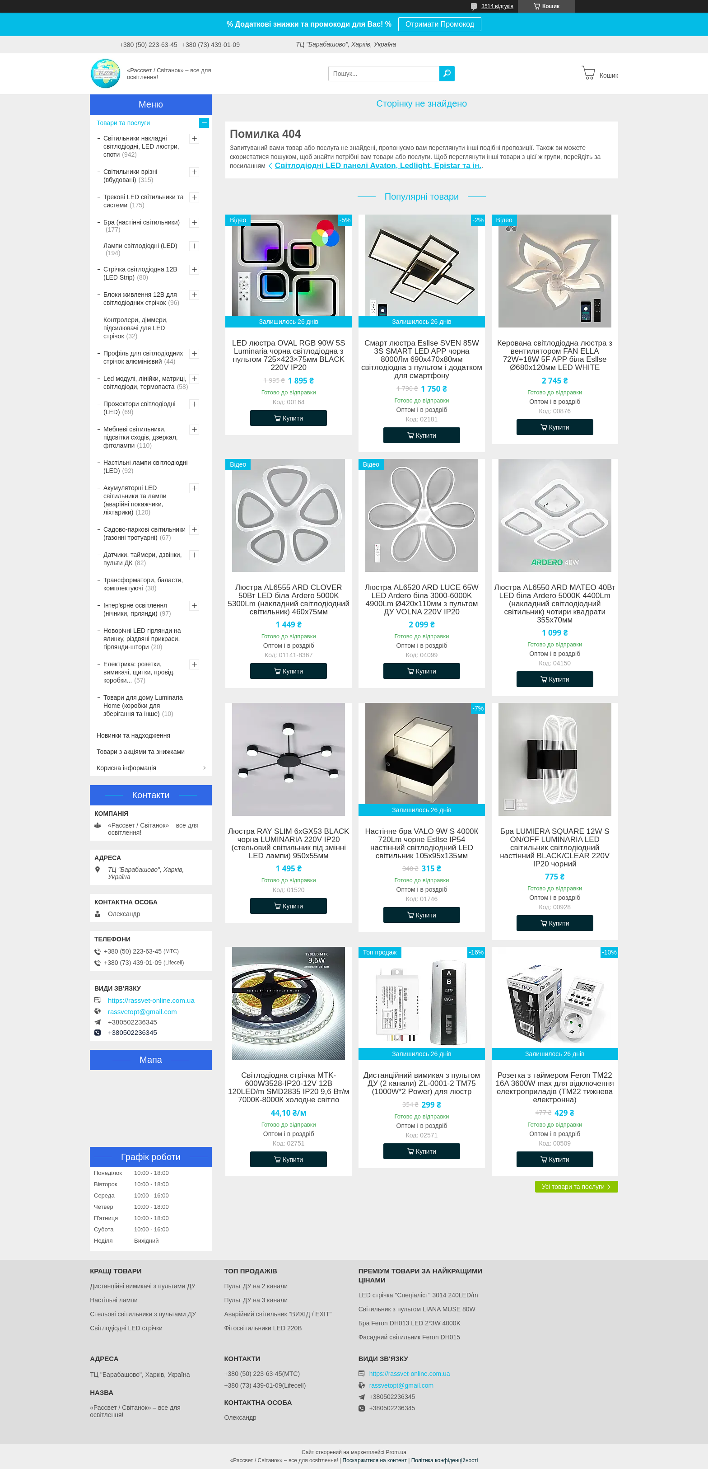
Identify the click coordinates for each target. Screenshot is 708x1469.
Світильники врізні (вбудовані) (130, 175)
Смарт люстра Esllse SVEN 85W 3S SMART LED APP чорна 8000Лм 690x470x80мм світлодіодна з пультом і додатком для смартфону (421, 359)
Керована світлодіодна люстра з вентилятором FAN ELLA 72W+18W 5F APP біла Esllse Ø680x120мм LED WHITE (554, 355)
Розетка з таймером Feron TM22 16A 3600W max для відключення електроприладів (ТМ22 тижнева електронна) (555, 1087)
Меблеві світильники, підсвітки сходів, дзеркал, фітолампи (140, 437)
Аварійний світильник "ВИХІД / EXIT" (277, 1314)
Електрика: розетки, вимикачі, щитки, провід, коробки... (139, 672)
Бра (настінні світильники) (141, 222)
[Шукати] (447, 73)
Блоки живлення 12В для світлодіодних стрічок (140, 298)
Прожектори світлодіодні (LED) (139, 408)
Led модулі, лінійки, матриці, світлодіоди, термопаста (144, 382)
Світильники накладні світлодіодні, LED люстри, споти (141, 146)
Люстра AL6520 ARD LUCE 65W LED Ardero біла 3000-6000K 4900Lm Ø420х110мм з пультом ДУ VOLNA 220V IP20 (422, 600)
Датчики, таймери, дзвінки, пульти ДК (142, 558)
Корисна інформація (126, 768)
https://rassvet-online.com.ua (151, 1000)
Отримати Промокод (439, 24)
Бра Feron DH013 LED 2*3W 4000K (410, 1323)
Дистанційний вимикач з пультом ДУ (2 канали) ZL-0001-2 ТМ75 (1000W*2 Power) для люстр (421, 1083)
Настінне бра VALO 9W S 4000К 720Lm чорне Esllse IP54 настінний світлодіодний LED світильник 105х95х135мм (422, 844)
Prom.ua (396, 1452)
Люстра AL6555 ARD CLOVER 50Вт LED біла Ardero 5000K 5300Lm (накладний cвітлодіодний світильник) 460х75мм (288, 600)
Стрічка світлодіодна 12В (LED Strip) (140, 273)
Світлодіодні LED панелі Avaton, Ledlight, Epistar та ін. (378, 165)
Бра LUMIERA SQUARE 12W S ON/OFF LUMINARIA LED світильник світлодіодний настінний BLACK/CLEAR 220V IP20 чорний (555, 848)
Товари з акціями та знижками (141, 751)
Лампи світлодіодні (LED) (140, 245)
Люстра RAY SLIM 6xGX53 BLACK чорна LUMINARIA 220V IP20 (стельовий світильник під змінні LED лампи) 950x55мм (288, 844)
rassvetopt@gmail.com (142, 1011)
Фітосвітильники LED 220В (263, 1328)
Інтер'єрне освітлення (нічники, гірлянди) (135, 609)
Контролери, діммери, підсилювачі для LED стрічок (135, 328)
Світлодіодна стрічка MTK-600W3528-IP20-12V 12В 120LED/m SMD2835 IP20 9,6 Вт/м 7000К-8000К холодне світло (288, 1087)
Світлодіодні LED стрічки (126, 1328)
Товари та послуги (123, 122)
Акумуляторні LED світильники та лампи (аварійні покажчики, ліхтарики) (135, 500)
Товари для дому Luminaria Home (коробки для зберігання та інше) (143, 705)
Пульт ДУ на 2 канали (256, 1286)
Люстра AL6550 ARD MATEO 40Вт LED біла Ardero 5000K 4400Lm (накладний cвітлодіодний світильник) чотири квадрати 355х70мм (554, 604)
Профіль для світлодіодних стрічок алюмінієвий (143, 357)
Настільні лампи (114, 1300)
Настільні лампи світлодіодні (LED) (145, 466)
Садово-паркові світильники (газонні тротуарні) (144, 533)
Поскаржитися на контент (375, 1460)
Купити (293, 418)
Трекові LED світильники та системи (143, 201)
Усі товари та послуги (573, 1186)
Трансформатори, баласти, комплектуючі (143, 584)
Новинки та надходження (133, 735)
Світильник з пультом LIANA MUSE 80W (417, 1309)
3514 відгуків (497, 6)
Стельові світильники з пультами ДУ (143, 1314)
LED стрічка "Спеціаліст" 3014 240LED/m (418, 1295)
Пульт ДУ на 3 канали (256, 1300)
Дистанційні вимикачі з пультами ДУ (143, 1286)
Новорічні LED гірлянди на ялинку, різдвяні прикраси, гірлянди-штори (142, 638)
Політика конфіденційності (444, 1460)
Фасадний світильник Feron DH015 (410, 1337)
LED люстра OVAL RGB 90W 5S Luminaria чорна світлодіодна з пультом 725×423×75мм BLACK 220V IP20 (288, 355)
